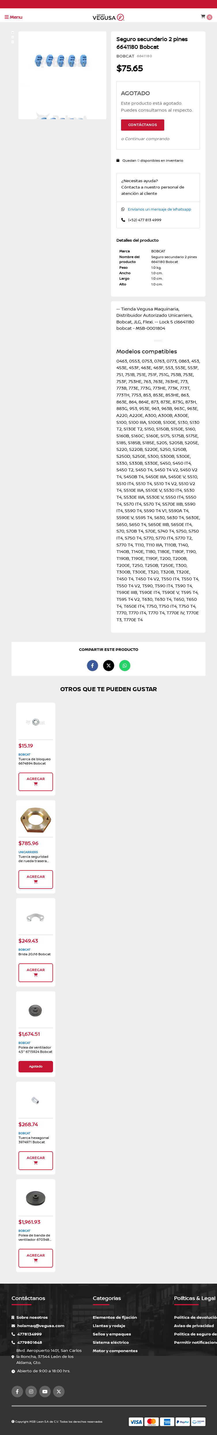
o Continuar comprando (145, 139)
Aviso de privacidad (194, 1325)
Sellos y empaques (112, 1334)
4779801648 (27, 1342)
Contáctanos (142, 125)
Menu (13, 17)
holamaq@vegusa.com (38, 1325)
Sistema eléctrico (111, 1342)
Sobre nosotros (30, 1317)
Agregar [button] (36, 781)
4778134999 (27, 1334)
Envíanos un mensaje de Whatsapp (159, 209)
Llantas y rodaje (109, 1325)
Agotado (35, 1066)
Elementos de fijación (115, 1317)
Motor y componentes (115, 1350)
